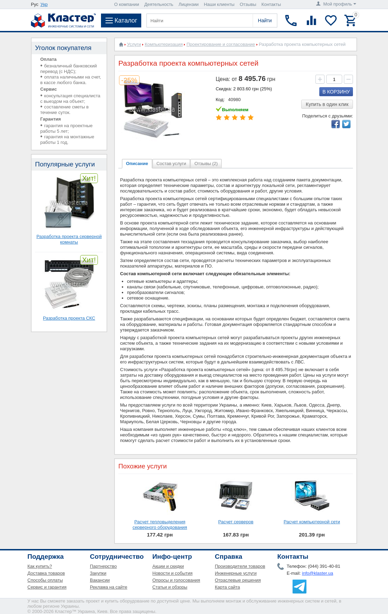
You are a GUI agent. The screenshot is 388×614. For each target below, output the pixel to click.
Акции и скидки (168, 566)
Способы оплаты (45, 580)
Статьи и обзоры (169, 587)
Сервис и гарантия (47, 587)
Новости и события (172, 573)
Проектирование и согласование (220, 44)
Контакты (271, 4)
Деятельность (159, 4)
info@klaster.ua (317, 573)
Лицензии (188, 4)
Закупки (98, 573)
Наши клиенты (219, 4)
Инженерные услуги (235, 573)
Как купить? (39, 566)
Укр (44, 4)
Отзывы (248, 4)
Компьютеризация (164, 44)
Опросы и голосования (176, 580)
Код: (220, 99)
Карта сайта (227, 587)
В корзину (336, 92)
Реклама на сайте (108, 587)
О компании (126, 4)
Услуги (134, 44)
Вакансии (100, 580)
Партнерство (103, 566)
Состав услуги (171, 163)
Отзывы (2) (206, 163)
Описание (137, 163)
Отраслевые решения (238, 580)
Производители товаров (240, 566)
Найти (265, 20)
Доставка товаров (46, 573)
